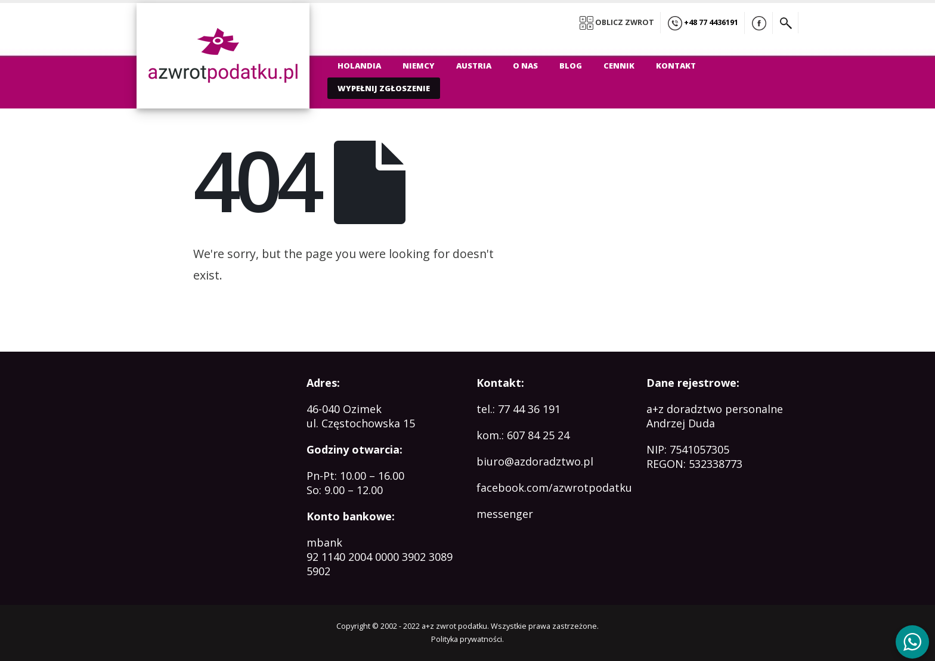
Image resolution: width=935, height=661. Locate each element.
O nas (525, 65)
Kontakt (676, 65)
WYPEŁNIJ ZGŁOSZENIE (384, 88)
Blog (570, 65)
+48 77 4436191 (703, 23)
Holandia (359, 65)
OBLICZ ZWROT (617, 23)
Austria (473, 65)
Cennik (618, 65)
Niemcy (419, 65)
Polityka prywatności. (467, 639)
